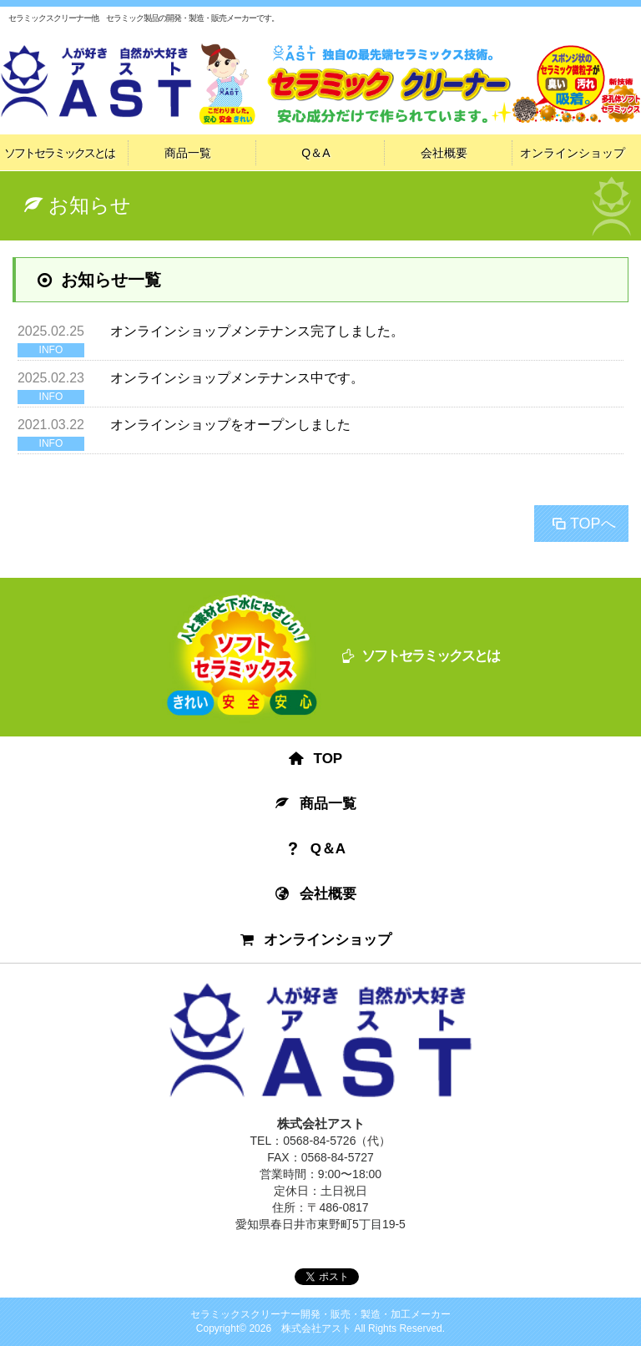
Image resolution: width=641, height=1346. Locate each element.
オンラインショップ (572, 152)
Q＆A (315, 152)
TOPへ (582, 523)
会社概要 (444, 152)
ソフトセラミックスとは (59, 152)
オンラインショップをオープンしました (230, 424)
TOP (316, 759)
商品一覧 (187, 152)
